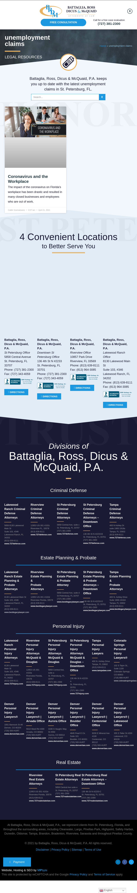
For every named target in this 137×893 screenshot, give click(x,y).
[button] (129, 11)
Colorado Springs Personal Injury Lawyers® (120, 649)
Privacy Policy (60, 849)
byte (42, 870)
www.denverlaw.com (14, 734)
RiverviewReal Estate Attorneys (36, 779)
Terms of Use (92, 849)
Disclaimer (42, 849)
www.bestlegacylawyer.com (16, 612)
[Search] (102, 97)
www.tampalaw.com (101, 670)
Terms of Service (104, 874)
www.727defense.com (14, 543)
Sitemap (77, 849)
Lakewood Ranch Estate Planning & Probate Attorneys (13, 581)
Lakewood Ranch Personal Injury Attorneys (11, 649)
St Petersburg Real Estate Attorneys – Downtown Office (94, 779)
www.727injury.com (13, 684)
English (106, 890)
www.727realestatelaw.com (42, 801)
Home (103, 45)
